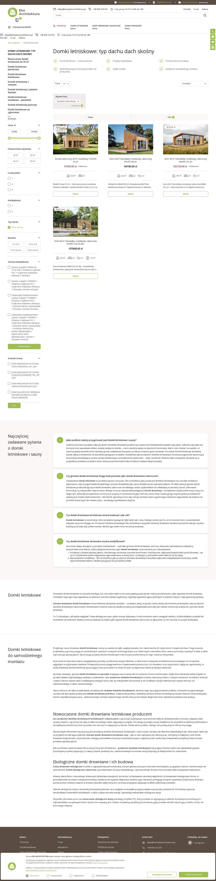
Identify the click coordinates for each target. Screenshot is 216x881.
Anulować (30, 121)
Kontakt (187, 9)
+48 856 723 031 (100, 9)
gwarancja (195, 2)
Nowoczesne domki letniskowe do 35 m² (18, 49)
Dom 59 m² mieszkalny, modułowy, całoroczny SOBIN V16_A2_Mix (75, 196)
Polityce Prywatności (99, 863)
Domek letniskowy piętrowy (22, 93)
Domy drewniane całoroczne (106, 22)
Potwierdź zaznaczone (162, 874)
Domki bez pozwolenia (108, 842)
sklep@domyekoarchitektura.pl (72, 9)
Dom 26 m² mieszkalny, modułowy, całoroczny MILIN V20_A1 (130, 114)
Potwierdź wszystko (193, 874)
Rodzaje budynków (22, 22)
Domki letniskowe (79, 22)
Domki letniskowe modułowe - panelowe (19, 87)
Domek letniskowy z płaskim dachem (22, 79)
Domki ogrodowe (133, 22)
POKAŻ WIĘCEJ (24, 359)
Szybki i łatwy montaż (107, 852)
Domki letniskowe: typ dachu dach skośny (21, 41)
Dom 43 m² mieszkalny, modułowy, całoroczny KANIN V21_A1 (185, 114)
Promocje (61, 22)
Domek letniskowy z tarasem (18, 71)
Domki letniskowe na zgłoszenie (19, 99)
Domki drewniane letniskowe (17, 64)
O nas (196, 9)
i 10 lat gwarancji (132, 2)
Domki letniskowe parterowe (17, 56)
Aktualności (63, 847)
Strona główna (14, 31)
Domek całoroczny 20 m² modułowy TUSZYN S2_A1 (75, 114)
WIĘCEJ (75, 147)
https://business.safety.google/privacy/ (41, 870)
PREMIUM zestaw (106, 847)
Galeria (205, 9)
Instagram (199, 842)
